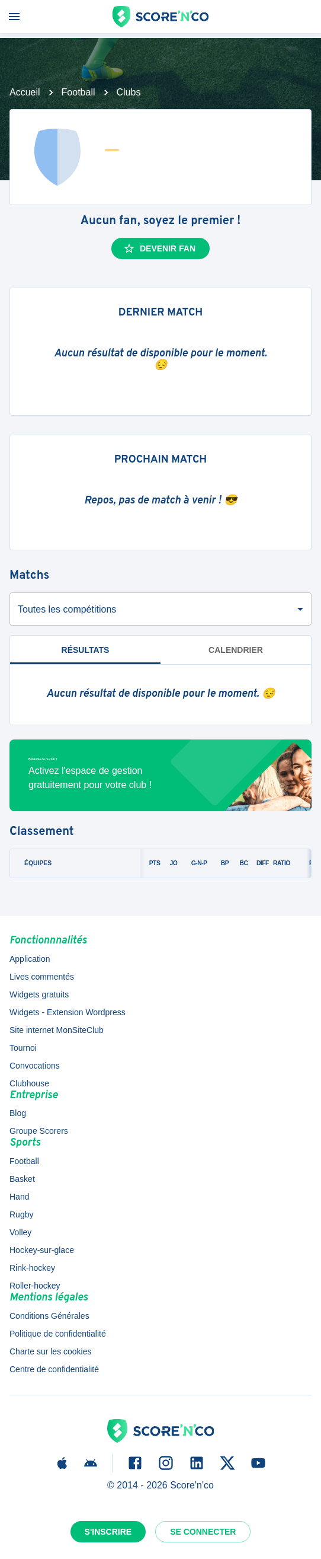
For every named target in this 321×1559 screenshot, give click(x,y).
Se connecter (203, 1531)
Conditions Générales (49, 1316)
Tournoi (23, 1048)
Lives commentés (41, 976)
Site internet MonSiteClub (56, 1030)
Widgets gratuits (39, 994)
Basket (22, 1179)
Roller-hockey (34, 1285)
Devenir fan (159, 248)
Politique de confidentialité (57, 1333)
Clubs (129, 92)
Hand (19, 1196)
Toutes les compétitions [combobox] (67, 609)
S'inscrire (108, 1531)
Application (29, 959)
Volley (20, 1232)
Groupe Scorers (38, 1131)
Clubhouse (29, 1083)
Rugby (21, 1214)
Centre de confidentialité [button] (54, 1369)
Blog (17, 1113)
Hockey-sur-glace (41, 1250)
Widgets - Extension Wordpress (67, 1012)
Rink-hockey (32, 1268)
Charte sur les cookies (50, 1351)
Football (78, 92)
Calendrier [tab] (235, 650)
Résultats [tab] (86, 650)
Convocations (34, 1065)
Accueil (24, 92)
